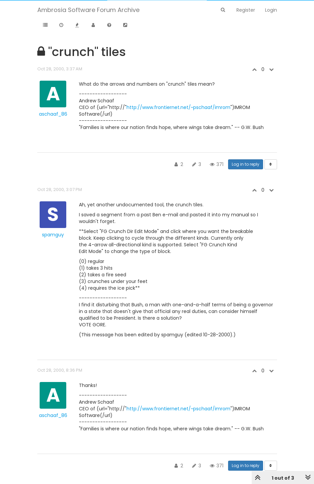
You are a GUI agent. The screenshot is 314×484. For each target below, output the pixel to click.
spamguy (53, 234)
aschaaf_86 (53, 114)
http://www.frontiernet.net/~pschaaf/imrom (178, 107)
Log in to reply (245, 164)
